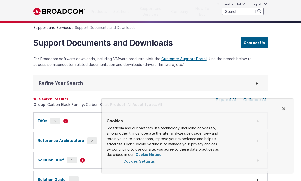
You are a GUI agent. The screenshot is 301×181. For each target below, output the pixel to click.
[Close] (283, 108)
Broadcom (59, 11)
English (259, 4)
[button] (64, 83)
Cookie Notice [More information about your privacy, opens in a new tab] (205, 154)
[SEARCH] (242, 11)
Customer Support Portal (184, 58)
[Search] (259, 11)
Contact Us (254, 43)
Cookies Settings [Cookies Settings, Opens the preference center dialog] (152, 161)
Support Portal (231, 4)
